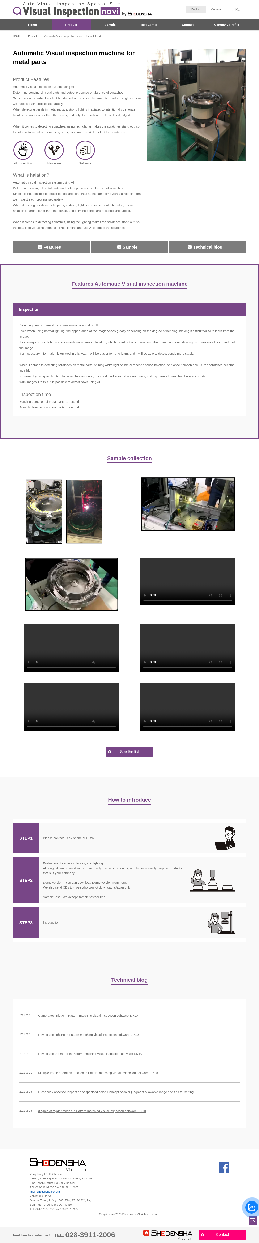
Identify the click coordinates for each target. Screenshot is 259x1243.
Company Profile (226, 24)
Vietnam (216, 9)
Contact (188, 24)
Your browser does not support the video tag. (187, 581)
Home (32, 24)
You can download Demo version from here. (96, 882)
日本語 (236, 9)
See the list (129, 752)
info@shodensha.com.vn (45, 1191)
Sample (110, 24)
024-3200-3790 (44, 1209)
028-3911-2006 (44, 1187)
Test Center (148, 24)
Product (71, 24)
